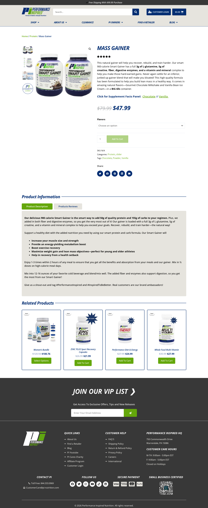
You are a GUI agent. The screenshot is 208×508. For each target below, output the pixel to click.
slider (119, 154)
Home (25, 36)
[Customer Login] (150, 12)
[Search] (135, 12)
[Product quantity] (101, 139)
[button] (89, 49)
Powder (117, 158)
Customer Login (161, 12)
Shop (35, 22)
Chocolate (148, 96)
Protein (33, 36)
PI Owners (116, 22)
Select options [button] (41, 360)
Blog (173, 22)
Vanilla (163, 96)
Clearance (88, 22)
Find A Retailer (146, 22)
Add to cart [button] (83, 362)
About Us (60, 22)
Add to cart (117, 139)
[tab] (37, 206)
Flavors (101, 119)
